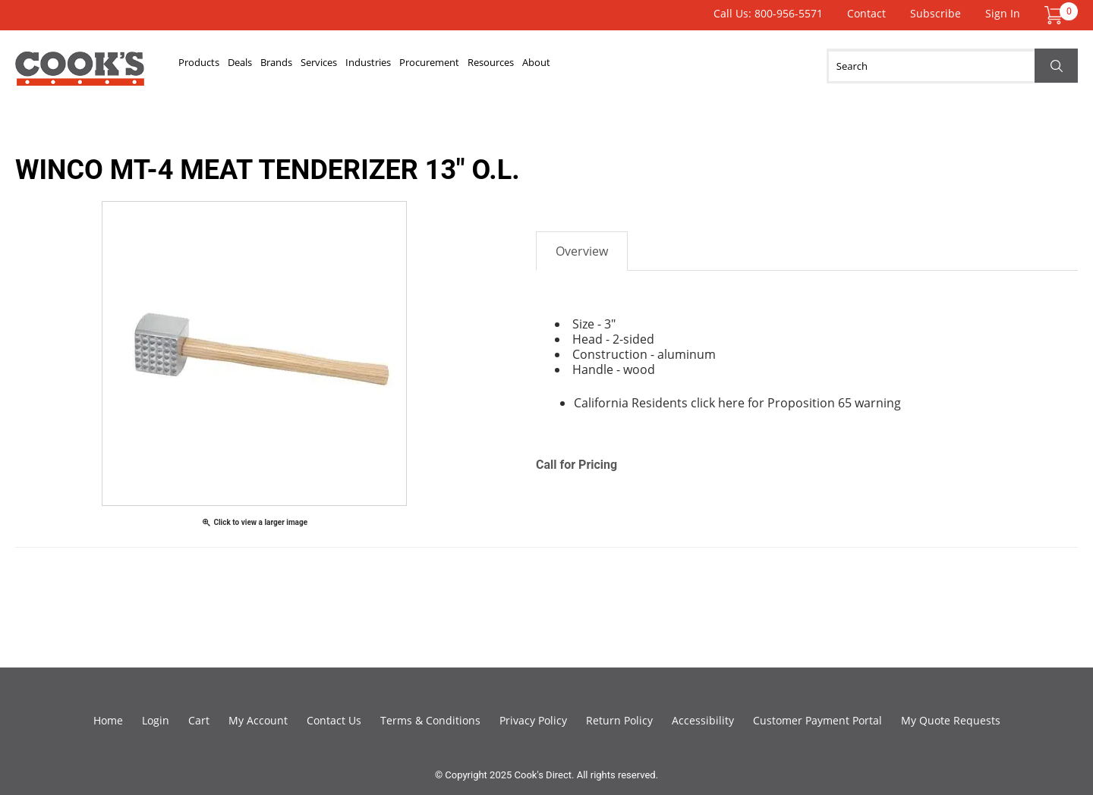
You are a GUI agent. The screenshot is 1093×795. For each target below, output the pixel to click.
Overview (582, 251)
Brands (336, 66)
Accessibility (703, 720)
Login (155, 720)
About (729, 66)
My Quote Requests (950, 720)
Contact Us (334, 720)
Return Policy (619, 720)
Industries (478, 66)
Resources (659, 66)
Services (403, 66)
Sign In (1002, 13)
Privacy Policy (533, 720)
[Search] (952, 66)
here (731, 402)
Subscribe (935, 13)
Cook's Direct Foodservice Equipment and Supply (79, 74)
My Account (258, 720)
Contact (866, 13)
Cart (198, 720)
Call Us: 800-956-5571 (768, 13)
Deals (277, 66)
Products (212, 66)
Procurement (568, 66)
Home (108, 720)
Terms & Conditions (430, 720)
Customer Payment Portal (817, 720)
